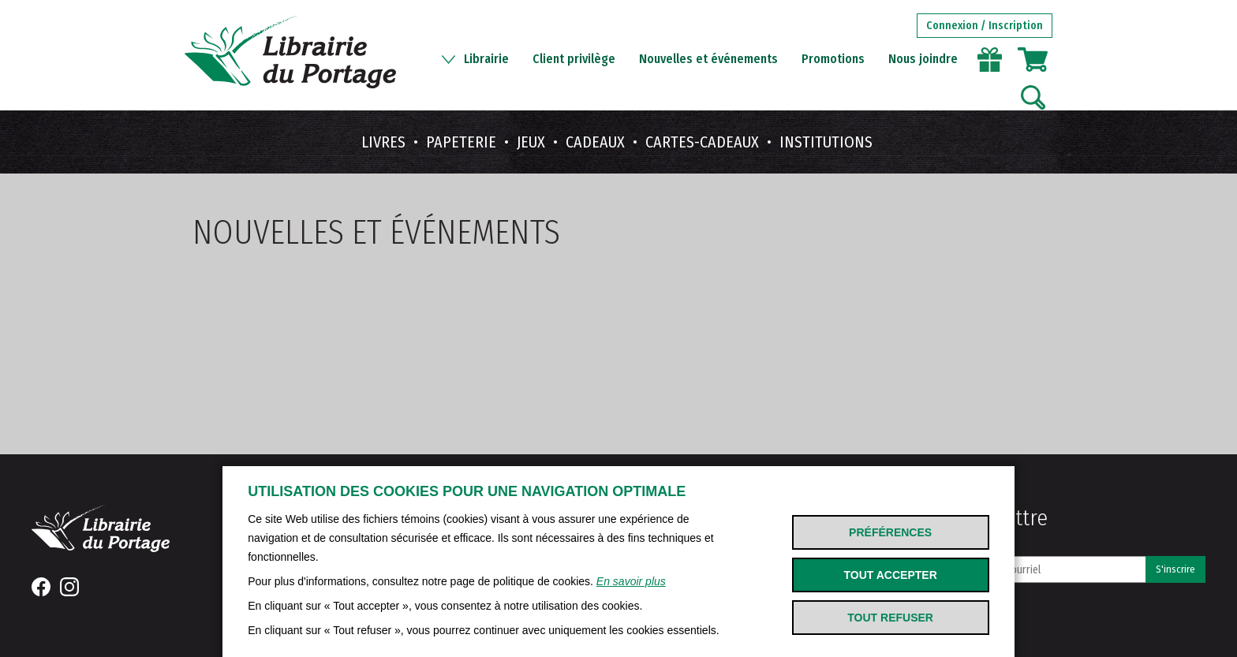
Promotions (833, 58)
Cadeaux (595, 142)
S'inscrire (1175, 569)
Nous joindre (923, 58)
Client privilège (574, 58)
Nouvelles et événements (708, 58)
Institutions (826, 142)
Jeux (531, 142)
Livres (383, 142)
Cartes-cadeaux (702, 142)
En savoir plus (631, 581)
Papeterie (461, 142)
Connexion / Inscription (984, 25)
